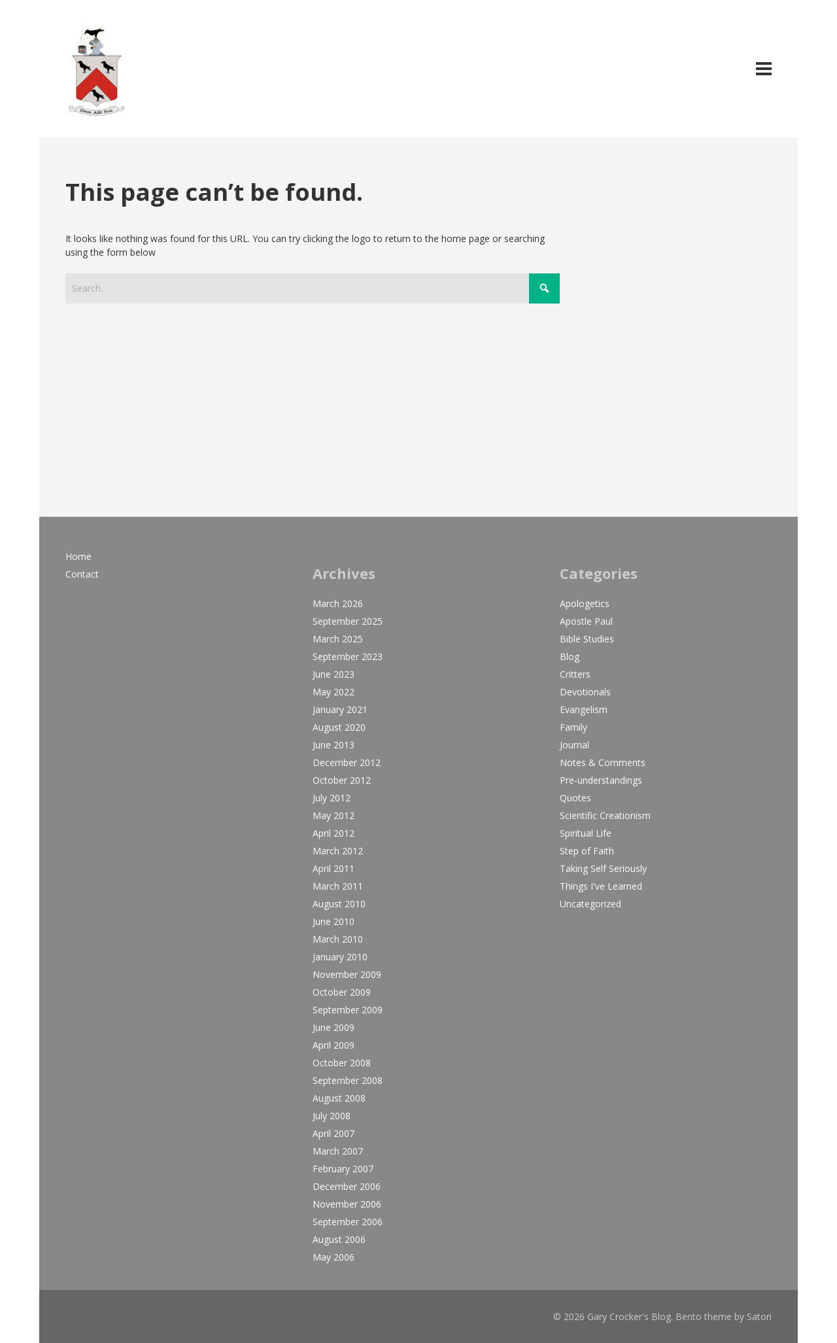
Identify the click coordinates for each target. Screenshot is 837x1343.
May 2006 (333, 1257)
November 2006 (347, 1204)
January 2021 (340, 709)
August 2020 (339, 727)
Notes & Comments (602, 762)
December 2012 (347, 762)
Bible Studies (587, 639)
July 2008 (331, 1115)
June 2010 (333, 921)
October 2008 (342, 1062)
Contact (82, 574)
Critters (575, 674)
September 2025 (348, 621)
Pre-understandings (601, 780)
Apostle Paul (586, 621)
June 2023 (333, 674)
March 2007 (338, 1151)
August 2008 (339, 1098)
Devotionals (585, 692)
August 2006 (339, 1239)
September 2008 (348, 1080)
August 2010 (339, 904)
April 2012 (333, 833)
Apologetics (584, 603)
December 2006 (347, 1186)
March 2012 (338, 851)
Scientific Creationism (605, 815)
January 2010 (340, 957)
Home (78, 556)
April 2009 (333, 1045)
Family (573, 727)
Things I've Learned (601, 886)
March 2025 (338, 639)
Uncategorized (590, 904)
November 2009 (347, 974)
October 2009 (342, 992)
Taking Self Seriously (603, 868)
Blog (569, 656)
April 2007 (333, 1133)
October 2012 (342, 780)
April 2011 (333, 868)
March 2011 (338, 886)
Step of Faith (587, 851)
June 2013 (333, 745)
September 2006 (348, 1221)
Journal (574, 745)
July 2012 (331, 798)
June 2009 (333, 1027)
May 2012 (333, 815)
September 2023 (348, 656)
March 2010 (338, 939)
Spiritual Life (585, 833)
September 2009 (348, 1009)
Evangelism (583, 709)
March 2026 (338, 603)
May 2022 (333, 692)
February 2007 (343, 1168)
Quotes (575, 798)
